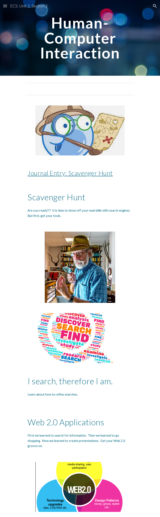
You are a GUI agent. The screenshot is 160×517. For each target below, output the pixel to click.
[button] (5, 6)
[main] (80, 38)
